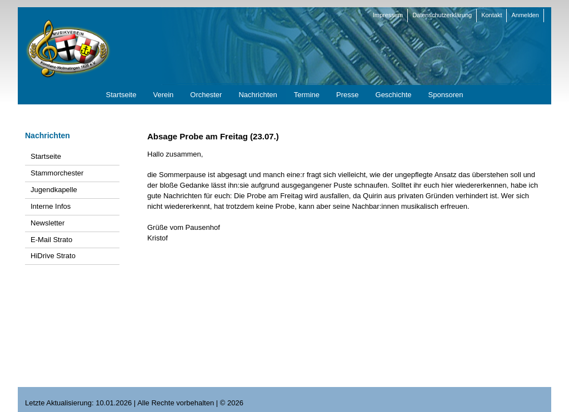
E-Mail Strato (51, 239)
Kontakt (491, 15)
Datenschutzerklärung (442, 15)
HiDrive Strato (53, 256)
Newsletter (47, 223)
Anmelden (525, 15)
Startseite (46, 156)
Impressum (388, 15)
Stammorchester (57, 173)
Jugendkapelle (54, 189)
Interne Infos (51, 206)
